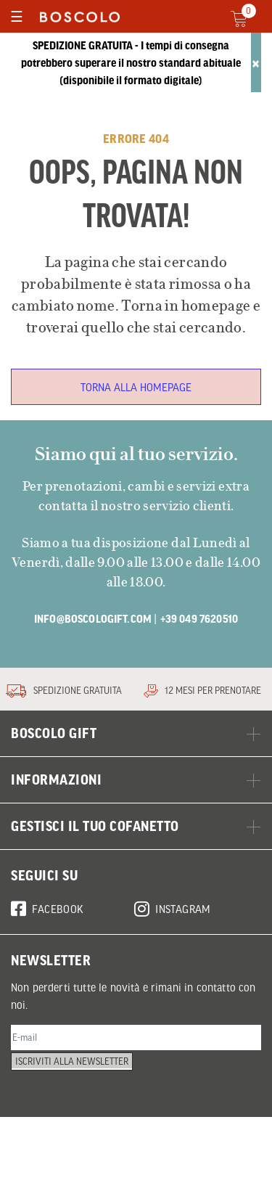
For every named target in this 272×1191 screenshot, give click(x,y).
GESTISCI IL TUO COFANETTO (136, 884)
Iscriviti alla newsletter (77, 1133)
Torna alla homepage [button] (136, 387)
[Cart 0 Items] (248, 19)
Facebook (47, 964)
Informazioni (136, 838)
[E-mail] (136, 1097)
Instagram (172, 964)
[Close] (256, 62)
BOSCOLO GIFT (136, 791)
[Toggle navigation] (16, 16)
